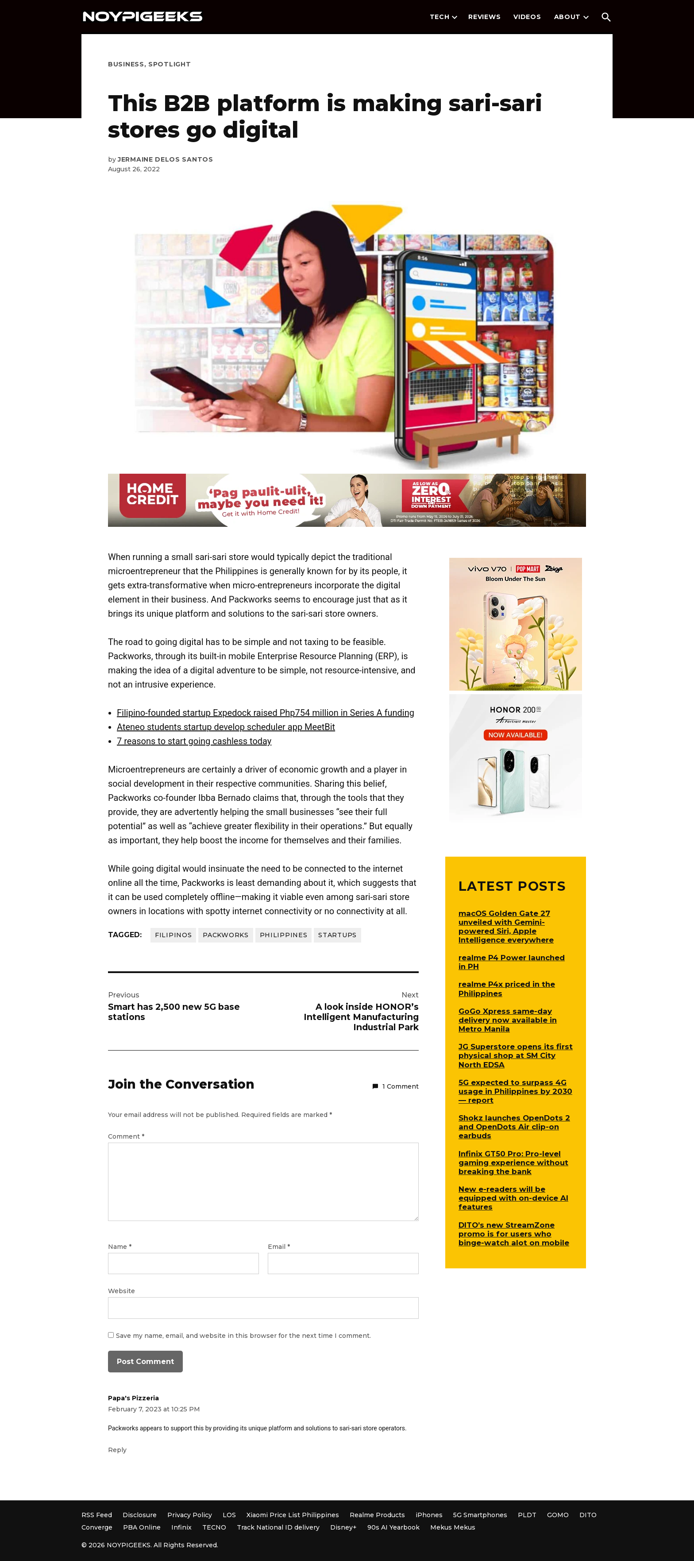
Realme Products (377, 1515)
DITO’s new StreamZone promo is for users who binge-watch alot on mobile (514, 1234)
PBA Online (142, 1527)
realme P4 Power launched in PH (512, 962)
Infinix (181, 1527)
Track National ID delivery (278, 1527)
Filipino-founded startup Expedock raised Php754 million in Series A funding (265, 712)
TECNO (214, 1527)
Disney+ (343, 1527)
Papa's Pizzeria (133, 1398)
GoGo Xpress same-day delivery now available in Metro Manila (508, 1020)
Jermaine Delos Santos (165, 159)
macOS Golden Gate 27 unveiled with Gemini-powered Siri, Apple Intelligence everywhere (506, 926)
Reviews (484, 17)
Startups (337, 935)
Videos (527, 17)
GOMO (558, 1515)
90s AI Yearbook (393, 1527)
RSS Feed (96, 1515)
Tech (440, 17)
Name (119, 1247)
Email (279, 1247)
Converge (96, 1527)
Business (126, 64)
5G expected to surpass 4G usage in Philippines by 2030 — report (515, 1091)
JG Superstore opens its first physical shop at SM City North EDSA (516, 1055)
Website (121, 1291)
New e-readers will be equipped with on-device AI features (513, 1198)
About (567, 17)
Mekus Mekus (452, 1527)
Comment (126, 1136)
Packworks (225, 935)
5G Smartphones (480, 1515)
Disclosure (140, 1515)
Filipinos (173, 935)
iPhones (429, 1515)
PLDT (527, 1515)
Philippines (284, 935)
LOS (229, 1515)
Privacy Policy (189, 1515)
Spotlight (169, 64)
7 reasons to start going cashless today (194, 741)
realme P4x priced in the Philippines (507, 988)
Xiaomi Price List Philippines (293, 1515)
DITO (588, 1515)
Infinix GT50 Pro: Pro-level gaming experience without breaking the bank (513, 1162)
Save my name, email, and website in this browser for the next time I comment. (243, 1336)
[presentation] (454, 17)
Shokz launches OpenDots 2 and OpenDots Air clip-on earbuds (514, 1126)
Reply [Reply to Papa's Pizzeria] (117, 1450)
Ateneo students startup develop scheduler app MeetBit (226, 727)
